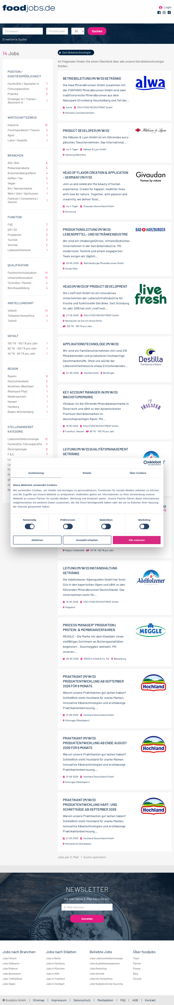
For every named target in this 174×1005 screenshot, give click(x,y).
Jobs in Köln (52, 973)
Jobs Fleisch (9, 958)
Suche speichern (94, 857)
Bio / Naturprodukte (28, 188)
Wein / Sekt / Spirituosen (28, 193)
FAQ (122, 1000)
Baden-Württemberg (28, 411)
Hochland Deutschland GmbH (98, 714)
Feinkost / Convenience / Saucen (28, 200)
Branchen (15, 155)
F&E (28, 224)
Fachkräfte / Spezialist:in (28, 83)
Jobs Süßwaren (11, 963)
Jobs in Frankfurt (55, 978)
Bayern (28, 376)
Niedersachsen (28, 396)
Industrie (28, 125)
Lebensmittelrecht (28, 250)
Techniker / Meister (28, 282)
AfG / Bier (28, 162)
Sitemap (38, 1000)
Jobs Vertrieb (97, 973)
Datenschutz (82, 1000)
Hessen (28, 401)
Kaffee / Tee (28, 178)
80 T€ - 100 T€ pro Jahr (28, 348)
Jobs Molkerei (10, 968)
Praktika (28, 93)
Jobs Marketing (98, 968)
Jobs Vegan (9, 983)
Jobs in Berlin (53, 958)
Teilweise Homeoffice (28, 315)
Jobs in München (55, 968)
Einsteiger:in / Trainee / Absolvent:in (28, 100)
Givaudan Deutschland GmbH (98, 206)
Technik (28, 239)
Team (136, 958)
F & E (28, 454)
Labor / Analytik (28, 140)
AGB (135, 1000)
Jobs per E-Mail (68, 857)
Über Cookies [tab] (138, 472)
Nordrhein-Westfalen (28, 386)
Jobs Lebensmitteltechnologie (106, 958)
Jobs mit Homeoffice (101, 978)
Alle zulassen (137, 540)
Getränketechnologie (76, 52)
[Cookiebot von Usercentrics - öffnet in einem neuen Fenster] (146, 463)
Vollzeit (28, 310)
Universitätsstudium (28, 277)
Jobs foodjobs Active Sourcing (106, 983)
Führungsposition (28, 88)
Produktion (28, 234)
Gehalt (13, 336)
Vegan (28, 183)
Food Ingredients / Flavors (28, 130)
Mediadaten (105, 1000)
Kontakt (150, 1000)
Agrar (28, 135)
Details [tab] (87, 472)
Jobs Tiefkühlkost (12, 978)
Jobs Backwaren (12, 973)
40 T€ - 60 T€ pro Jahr (28, 353)
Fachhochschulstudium (28, 272)
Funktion (15, 217)
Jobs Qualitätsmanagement (105, 963)
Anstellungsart (21, 303)
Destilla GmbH (91, 372)
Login (167, 8)
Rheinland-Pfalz (28, 391)
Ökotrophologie (28, 449)
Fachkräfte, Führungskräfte (28, 444)
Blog (135, 973)
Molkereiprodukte (28, 168)
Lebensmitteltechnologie (28, 439)
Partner (137, 963)
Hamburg (28, 406)
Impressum (59, 1000)
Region (13, 368)
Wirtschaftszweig (22, 117)
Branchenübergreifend (28, 173)
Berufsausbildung (28, 288)
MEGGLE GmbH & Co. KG (96, 658)
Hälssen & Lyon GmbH (94, 149)
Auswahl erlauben (87, 540)
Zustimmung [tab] (36, 472)
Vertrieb (28, 245)
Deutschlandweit (28, 381)
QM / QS (28, 229)
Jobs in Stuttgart (55, 983)
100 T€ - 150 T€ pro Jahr (28, 343)
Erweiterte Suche (15, 39)
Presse (137, 968)
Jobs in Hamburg (55, 963)
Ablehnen (37, 540)
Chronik (137, 978)
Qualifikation (18, 265)
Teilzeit (28, 320)
